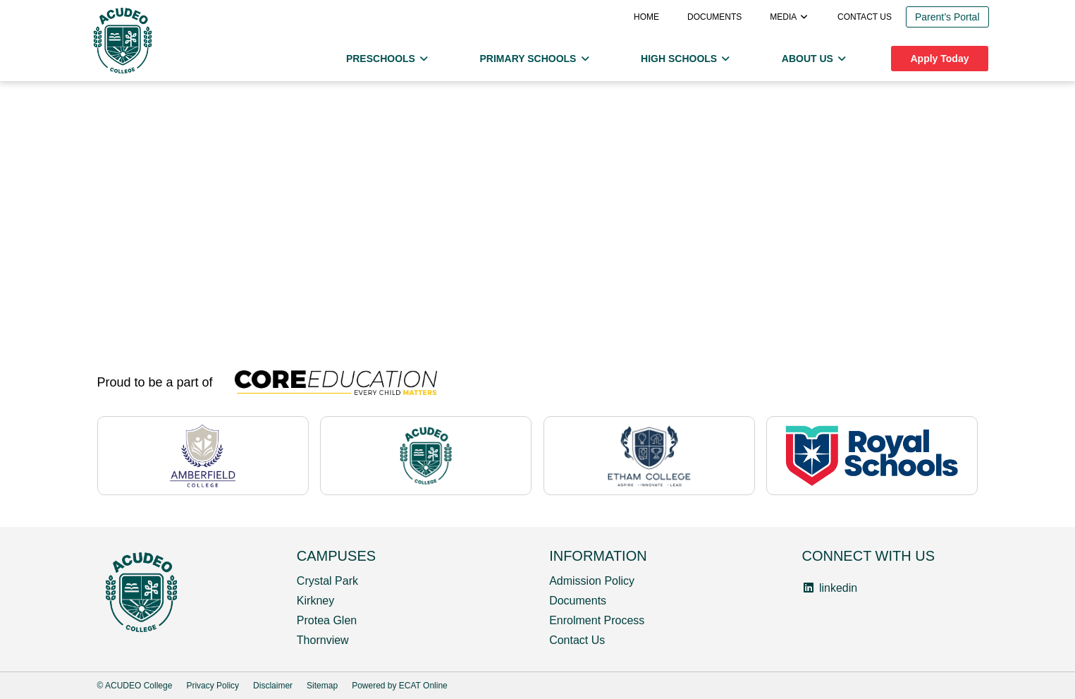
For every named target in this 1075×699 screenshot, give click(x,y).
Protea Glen (327, 620)
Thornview (323, 640)
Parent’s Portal (947, 17)
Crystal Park (327, 581)
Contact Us (577, 640)
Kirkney (315, 601)
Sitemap (322, 686)
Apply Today (940, 58)
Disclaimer (273, 686)
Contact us (864, 17)
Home (646, 17)
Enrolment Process (596, 620)
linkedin (829, 588)
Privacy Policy (212, 686)
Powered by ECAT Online (400, 686)
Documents (714, 17)
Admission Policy (591, 581)
